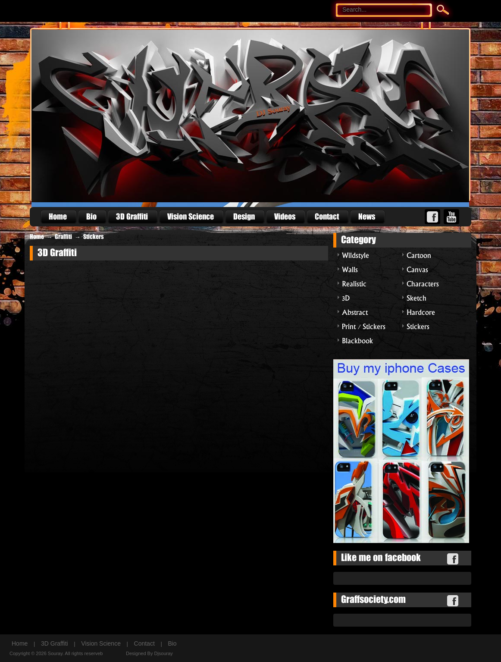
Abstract (355, 311)
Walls (350, 268)
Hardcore (421, 311)
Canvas (417, 268)
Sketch (416, 297)
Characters (423, 283)
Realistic (354, 283)
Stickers (93, 236)
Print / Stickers (363, 325)
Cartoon (419, 254)
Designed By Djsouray (149, 653)
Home (37, 236)
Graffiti (63, 236)
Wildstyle (355, 254)
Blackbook (357, 340)
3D (346, 297)
